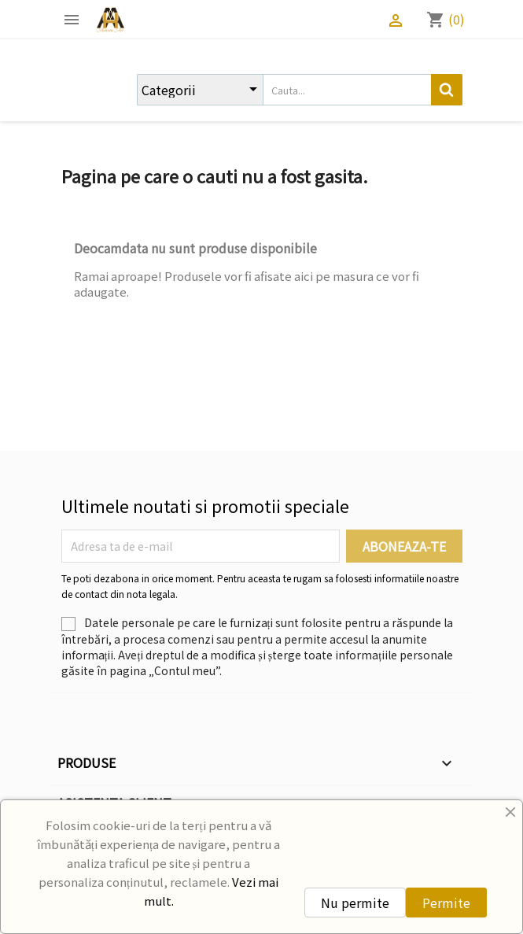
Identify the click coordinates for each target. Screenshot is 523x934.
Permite (446, 902)
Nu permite (355, 902)
